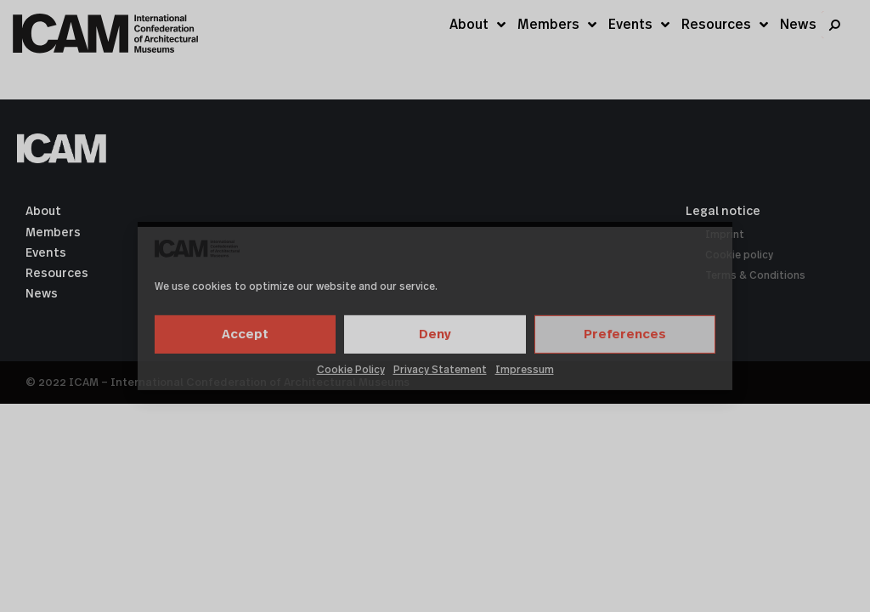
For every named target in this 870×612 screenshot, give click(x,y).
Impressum (524, 370)
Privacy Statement (440, 370)
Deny (435, 334)
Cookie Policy (351, 370)
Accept (245, 334)
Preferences (625, 334)
